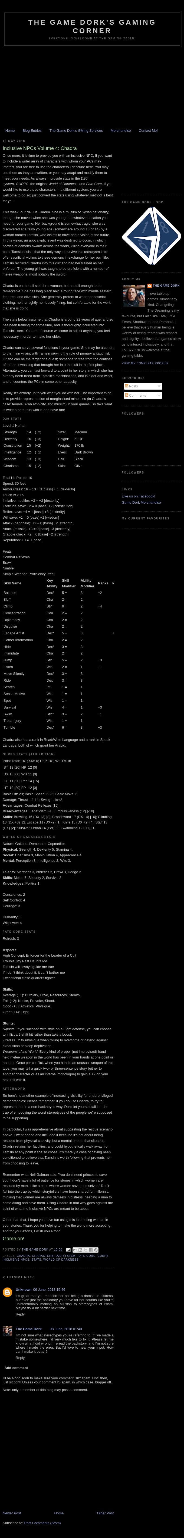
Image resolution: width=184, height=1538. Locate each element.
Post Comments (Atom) (42, 1523)
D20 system (65, 1255)
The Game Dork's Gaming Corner (92, 26)
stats (36, 1259)
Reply (20, 1314)
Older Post (105, 1513)
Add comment (16, 1368)
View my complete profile (145, 363)
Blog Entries (32, 131)
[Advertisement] (92, 88)
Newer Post (12, 1513)
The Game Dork (29, 1329)
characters (43, 1255)
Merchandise (121, 131)
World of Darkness (60, 1259)
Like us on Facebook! (138, 496)
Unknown (24, 1290)
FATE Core (87, 1255)
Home (10, 131)
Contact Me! (148, 131)
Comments (135, 395)
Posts (131, 386)
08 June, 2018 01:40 (66, 1329)
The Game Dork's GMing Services (76, 131)
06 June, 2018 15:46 (49, 1290)
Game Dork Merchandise (141, 502)
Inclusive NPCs (16, 1259)
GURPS (103, 1255)
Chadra (23, 1255)
